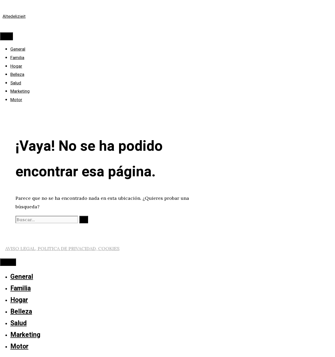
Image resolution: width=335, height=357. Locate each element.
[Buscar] (83, 219)
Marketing (20, 91)
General (17, 49)
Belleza (17, 74)
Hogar (16, 66)
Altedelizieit (14, 16)
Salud (15, 83)
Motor (16, 100)
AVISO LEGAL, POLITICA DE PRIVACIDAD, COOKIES (62, 248)
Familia (17, 57)
